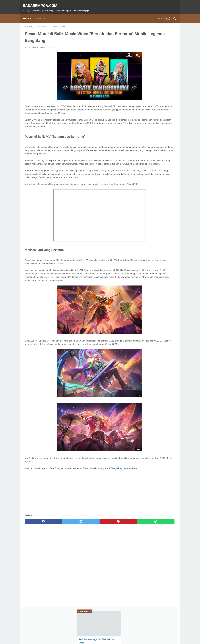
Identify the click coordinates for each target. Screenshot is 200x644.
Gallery (166, 127)
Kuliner (156, 122)
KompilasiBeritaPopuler (148, 137)
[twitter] (62, 549)
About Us (42, 14)
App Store (33, 496)
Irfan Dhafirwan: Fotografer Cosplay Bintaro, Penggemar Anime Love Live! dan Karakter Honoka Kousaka (154, 82)
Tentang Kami (118, 634)
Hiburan (142, 122)
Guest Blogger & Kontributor (98, 634)
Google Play (116, 492)
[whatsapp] (113, 549)
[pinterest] (87, 549)
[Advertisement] (75, 519)
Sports (169, 122)
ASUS (166, 117)
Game (142, 112)
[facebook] (37, 549)
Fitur (154, 112)
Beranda (29, 14)
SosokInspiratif (145, 132)
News (168, 112)
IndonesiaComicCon (147, 127)
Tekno (142, 117)
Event (154, 117)
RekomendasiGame (146, 142)
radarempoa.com (42, 3)
